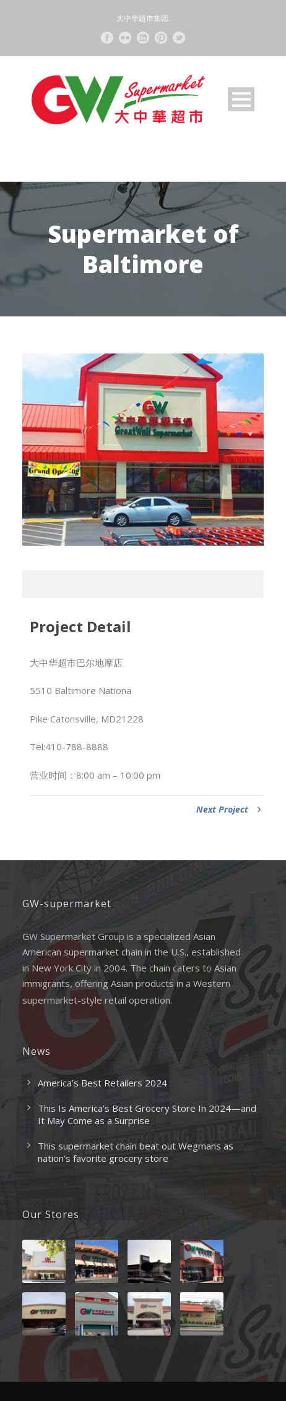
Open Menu (241, 99)
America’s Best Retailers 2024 (102, 1083)
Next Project (228, 809)
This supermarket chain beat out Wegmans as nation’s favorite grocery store (135, 1152)
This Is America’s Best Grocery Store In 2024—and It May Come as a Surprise (147, 1114)
